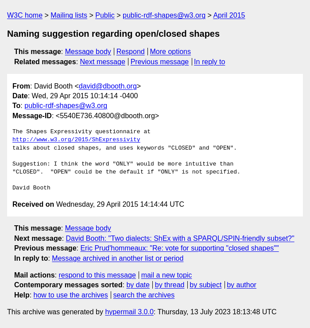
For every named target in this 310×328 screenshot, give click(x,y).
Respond (130, 51)
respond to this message (97, 275)
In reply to (209, 62)
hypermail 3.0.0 (129, 312)
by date (137, 285)
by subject (205, 285)
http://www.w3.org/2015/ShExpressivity (76, 140)
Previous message (160, 62)
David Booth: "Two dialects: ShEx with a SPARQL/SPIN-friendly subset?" (180, 238)
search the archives (144, 295)
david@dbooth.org (108, 86)
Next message (102, 62)
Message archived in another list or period (117, 258)
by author (241, 285)
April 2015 (229, 15)
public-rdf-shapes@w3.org (164, 15)
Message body (88, 51)
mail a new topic (166, 275)
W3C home (25, 15)
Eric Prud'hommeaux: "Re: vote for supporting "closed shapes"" (179, 248)
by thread (170, 285)
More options (170, 51)
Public (105, 15)
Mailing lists (68, 15)
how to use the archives (71, 295)
